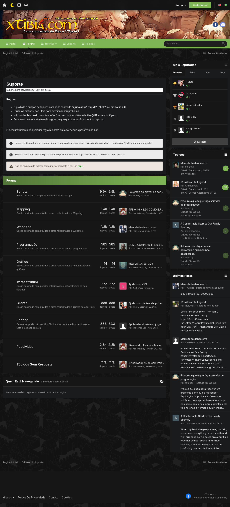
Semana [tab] (177, 76)
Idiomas (8, 501)
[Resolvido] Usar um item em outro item (152, 354)
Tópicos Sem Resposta (35, 376)
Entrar (181, 5)
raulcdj (137, 199)
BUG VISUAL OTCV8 (141, 269)
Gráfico (23, 268)
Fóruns (30, 49)
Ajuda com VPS (138, 291)
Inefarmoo (139, 335)
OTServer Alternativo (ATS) (200, 196)
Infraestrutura (27, 289)
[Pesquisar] (182, 48)
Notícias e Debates (196, 242)
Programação (27, 251)
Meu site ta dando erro (142, 232)
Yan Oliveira (140, 216)
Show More (200, 145)
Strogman (191, 97)
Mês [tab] (192, 76)
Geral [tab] (222, 76)
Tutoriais (50, 47)
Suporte (71, 47)
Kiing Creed (193, 132)
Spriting (23, 330)
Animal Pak (191, 189)
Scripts (22, 195)
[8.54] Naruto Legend (193, 186)
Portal (12, 47)
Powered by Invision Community (210, 501)
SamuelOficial (141, 252)
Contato (53, 501)
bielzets (189, 170)
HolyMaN (190, 309)
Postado (210, 291)
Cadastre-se (200, 5)
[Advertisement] (84, 72)
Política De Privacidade (31, 501)
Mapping (23, 214)
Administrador (194, 109)
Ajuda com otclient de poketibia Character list (156, 311)
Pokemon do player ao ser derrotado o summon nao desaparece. (196, 254)
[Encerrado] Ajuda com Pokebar (148, 373)
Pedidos (90, 47)
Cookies (67, 501)
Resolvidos (25, 357)
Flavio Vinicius (141, 272)
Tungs (189, 85)
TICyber (137, 236)
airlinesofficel (192, 235)
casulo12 (191, 120)
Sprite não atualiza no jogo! (145, 332)
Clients (22, 309)
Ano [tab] (207, 76)
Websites (24, 232)
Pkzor (136, 315)
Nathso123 (139, 294)
